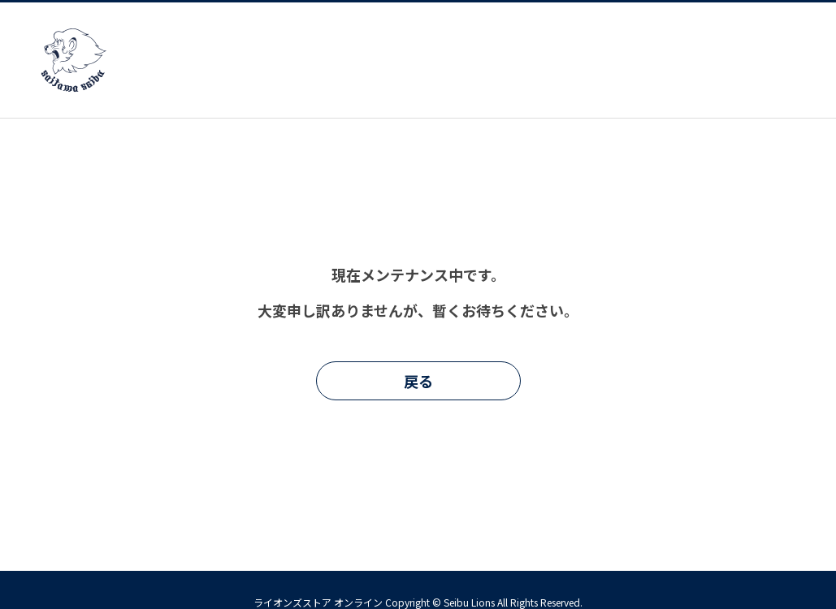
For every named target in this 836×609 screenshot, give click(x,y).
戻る (418, 380)
